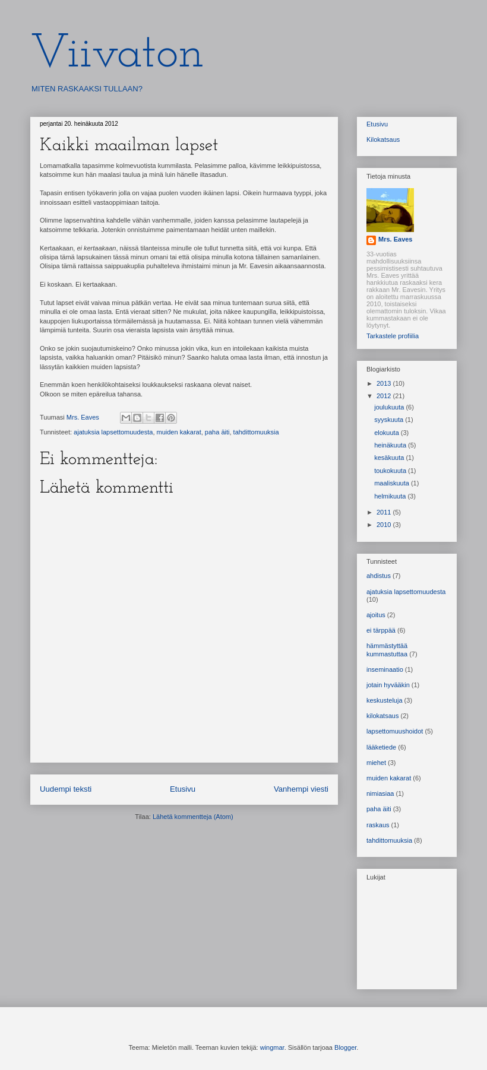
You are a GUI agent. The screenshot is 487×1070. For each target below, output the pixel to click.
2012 (385, 395)
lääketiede (381, 747)
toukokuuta (391, 470)
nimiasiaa (380, 793)
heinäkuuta (391, 445)
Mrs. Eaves (395, 239)
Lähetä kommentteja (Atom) (193, 816)
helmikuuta (390, 496)
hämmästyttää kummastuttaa (386, 649)
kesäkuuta (390, 457)
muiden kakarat (179, 432)
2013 (385, 383)
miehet (376, 762)
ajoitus (375, 614)
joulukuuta (390, 407)
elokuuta (387, 432)
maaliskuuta (392, 483)
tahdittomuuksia (256, 432)
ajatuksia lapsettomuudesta (113, 432)
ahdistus (378, 575)
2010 (385, 524)
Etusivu (182, 789)
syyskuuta (389, 419)
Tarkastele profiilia (392, 335)
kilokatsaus (382, 715)
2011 (385, 512)
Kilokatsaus (383, 139)
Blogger (345, 1047)
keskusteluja (384, 700)
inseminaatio (384, 669)
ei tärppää (381, 630)
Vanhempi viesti (301, 789)
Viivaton (117, 54)
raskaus (378, 824)
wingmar (272, 1047)
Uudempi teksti (65, 789)
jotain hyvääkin (388, 684)
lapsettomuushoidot (394, 731)
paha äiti (217, 432)
